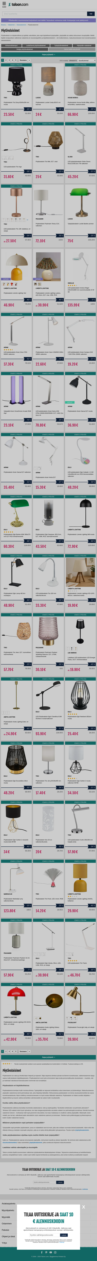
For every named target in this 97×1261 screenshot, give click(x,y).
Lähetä (64, 1235)
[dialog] (48, 630)
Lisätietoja (61, 1242)
